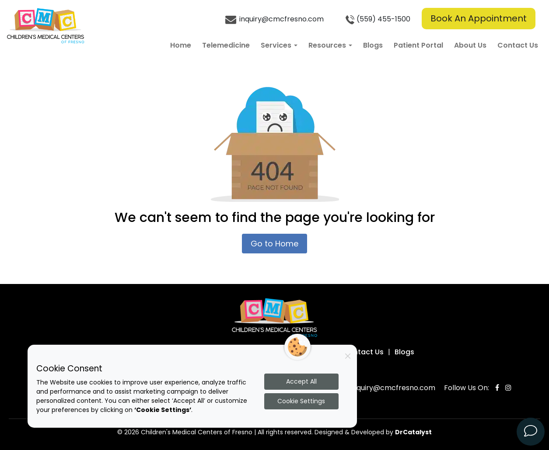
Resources (330, 45)
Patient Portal (418, 45)
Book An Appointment (478, 18)
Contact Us (517, 45)
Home (180, 45)
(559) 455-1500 (376, 19)
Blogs (373, 45)
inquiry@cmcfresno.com (274, 19)
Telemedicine (226, 45)
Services (279, 45)
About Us (470, 45)
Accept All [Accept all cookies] (301, 381)
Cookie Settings (301, 401)
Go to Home (274, 243)
